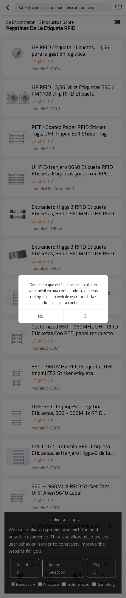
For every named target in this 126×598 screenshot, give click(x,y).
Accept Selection (57, 568)
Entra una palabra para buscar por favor (60, 7)
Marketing (103, 584)
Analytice (48, 584)
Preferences (75, 584)
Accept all (22, 568)
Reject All (99, 568)
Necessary (23, 584)
